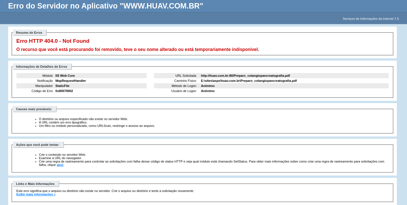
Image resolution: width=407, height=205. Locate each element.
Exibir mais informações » (36, 194)
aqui (60, 164)
